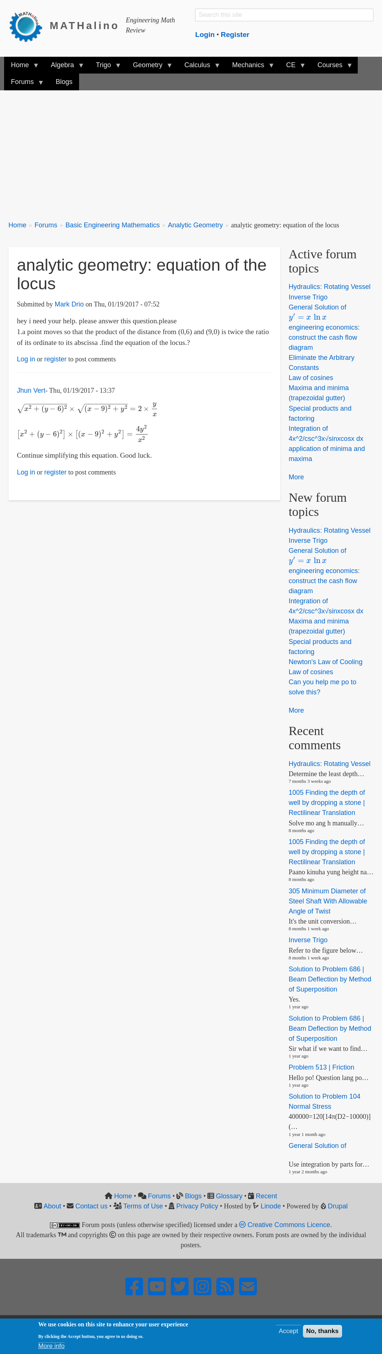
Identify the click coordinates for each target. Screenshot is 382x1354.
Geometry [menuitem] (149, 67)
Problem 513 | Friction (321, 1067)
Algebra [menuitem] (64, 67)
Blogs (193, 1196)
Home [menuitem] (21, 67)
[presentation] (87, 409)
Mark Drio (69, 304)
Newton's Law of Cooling (326, 662)
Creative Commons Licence (284, 1225)
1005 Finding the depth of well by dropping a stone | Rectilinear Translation (327, 802)
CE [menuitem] (292, 67)
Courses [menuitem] (332, 67)
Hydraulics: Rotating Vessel (330, 287)
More (296, 477)
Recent (266, 1196)
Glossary (229, 1196)
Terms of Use (143, 1206)
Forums (45, 225)
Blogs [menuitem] (64, 81)
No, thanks (322, 1331)
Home (17, 225)
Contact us (91, 1206)
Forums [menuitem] (24, 84)
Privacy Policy (197, 1206)
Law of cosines (311, 378)
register (55, 359)
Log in (26, 359)
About (52, 1206)
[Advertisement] (191, 151)
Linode (271, 1206)
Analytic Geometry (195, 225)
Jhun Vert (31, 390)
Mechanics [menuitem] (249, 67)
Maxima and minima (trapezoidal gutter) (319, 393)
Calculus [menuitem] (199, 67)
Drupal (338, 1206)
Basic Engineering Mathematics (112, 225)
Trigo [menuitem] (105, 67)
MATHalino (84, 25)
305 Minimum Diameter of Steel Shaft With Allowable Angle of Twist (328, 901)
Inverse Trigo (308, 297)
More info (51, 1346)
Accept (288, 1331)
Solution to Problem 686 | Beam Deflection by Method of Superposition (330, 979)
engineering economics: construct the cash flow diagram (324, 337)
